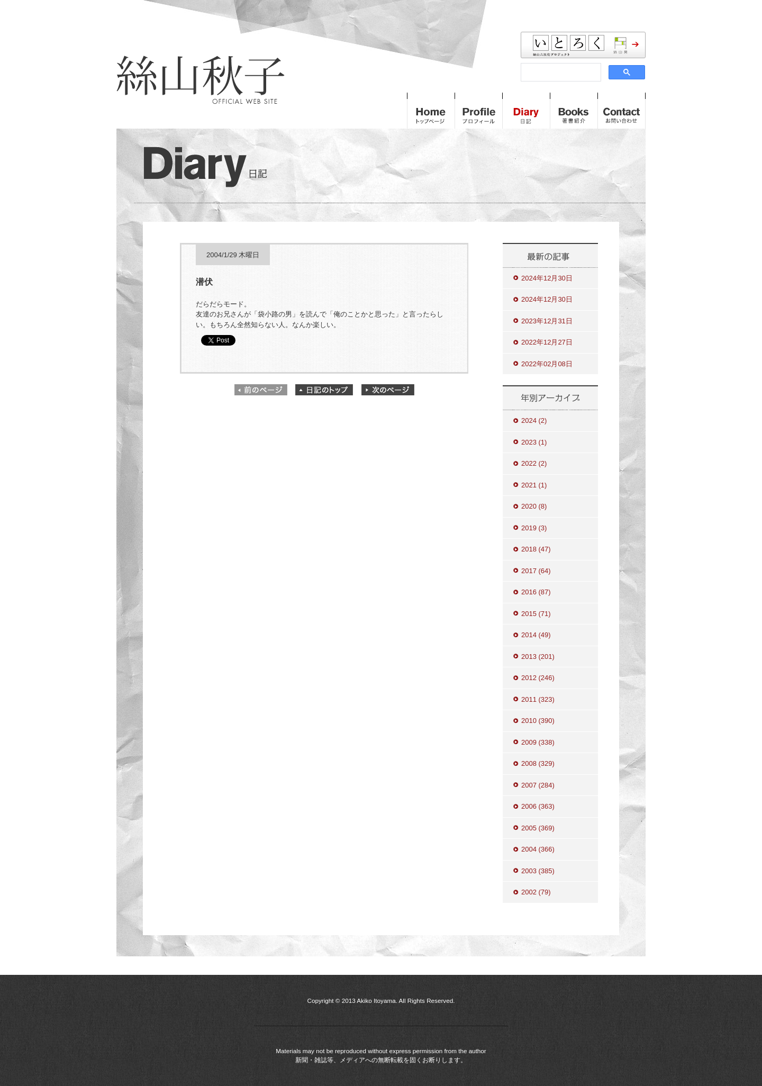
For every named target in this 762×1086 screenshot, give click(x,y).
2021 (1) (534, 485)
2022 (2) (534, 463)
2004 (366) (538, 849)
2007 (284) (538, 785)
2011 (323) (538, 699)
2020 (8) (534, 506)
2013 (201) (538, 656)
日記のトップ (324, 389)
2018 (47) (536, 549)
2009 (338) (538, 742)
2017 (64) (536, 571)
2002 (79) (536, 892)
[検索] (560, 72)
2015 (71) (536, 614)
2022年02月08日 (547, 364)
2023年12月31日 (547, 321)
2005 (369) (538, 828)
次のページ (387, 389)
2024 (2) (534, 420)
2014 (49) (536, 635)
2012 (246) (538, 678)
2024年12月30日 (547, 278)
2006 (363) (538, 806)
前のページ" (260, 389)
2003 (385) (538, 871)
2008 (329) (538, 763)
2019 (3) (534, 528)
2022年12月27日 (547, 342)
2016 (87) (536, 592)
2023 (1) (534, 442)
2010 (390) (538, 721)
